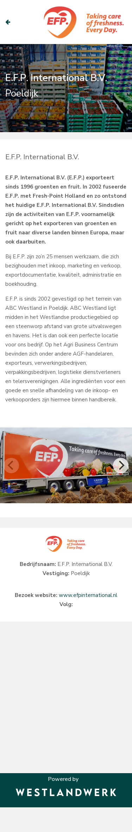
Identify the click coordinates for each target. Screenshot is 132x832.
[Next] (120, 465)
